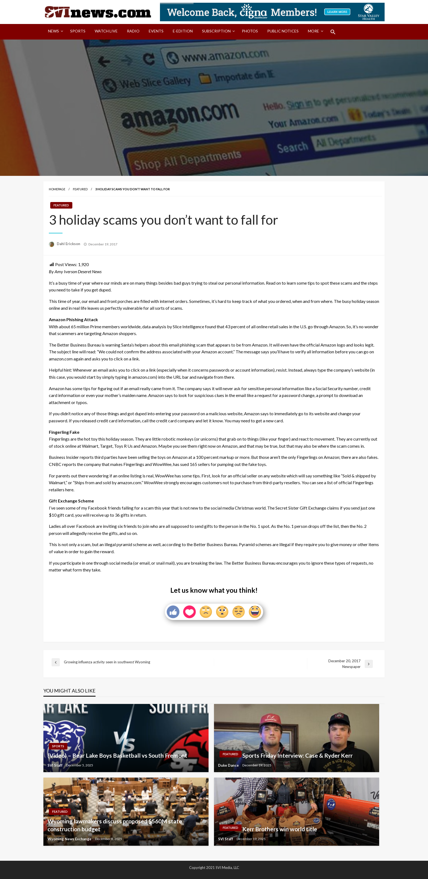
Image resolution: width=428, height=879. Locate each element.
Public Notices (283, 31)
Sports (77, 31)
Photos (250, 31)
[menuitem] (54, 32)
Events (156, 31)
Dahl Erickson (69, 244)
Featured (80, 189)
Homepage (57, 189)
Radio (133, 31)
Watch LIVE (106, 31)
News (53, 31)
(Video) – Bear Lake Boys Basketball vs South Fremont (117, 755)
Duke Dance (229, 765)
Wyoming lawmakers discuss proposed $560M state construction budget (114, 825)
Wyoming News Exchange (69, 839)
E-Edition (183, 31)
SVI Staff (55, 765)
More (313, 31)
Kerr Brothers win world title (279, 829)
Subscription (216, 31)
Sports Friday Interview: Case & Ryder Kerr (297, 755)
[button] (333, 32)
